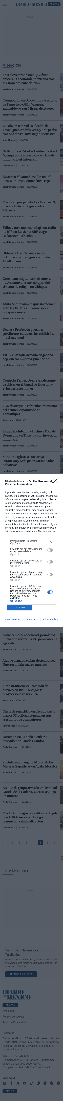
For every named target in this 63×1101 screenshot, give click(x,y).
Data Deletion (12, 619)
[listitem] (31, 542)
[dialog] (31, 550)
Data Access (31, 619)
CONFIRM (19, 607)
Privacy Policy (50, 619)
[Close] (56, 482)
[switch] (50, 550)
